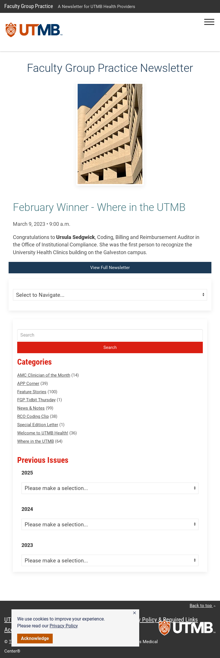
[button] (134, 613)
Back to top (203, 605)
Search (110, 347)
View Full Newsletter (110, 267)
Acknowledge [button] (35, 638)
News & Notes (31, 408)
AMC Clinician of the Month (43, 375)
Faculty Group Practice (28, 6)
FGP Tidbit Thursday (36, 399)
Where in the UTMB (35, 441)
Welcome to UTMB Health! (42, 433)
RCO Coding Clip (33, 416)
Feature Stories (31, 391)
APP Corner (28, 383)
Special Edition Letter (37, 424)
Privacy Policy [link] (64, 626)
